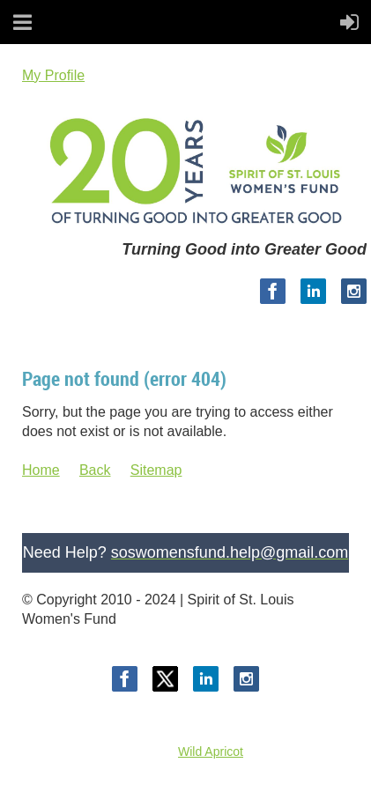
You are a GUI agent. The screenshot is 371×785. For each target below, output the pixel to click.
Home (41, 470)
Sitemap (156, 470)
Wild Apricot (210, 751)
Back (95, 470)
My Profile (53, 75)
